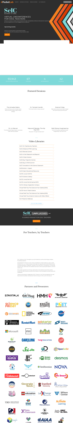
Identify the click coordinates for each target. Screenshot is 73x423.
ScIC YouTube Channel (36, 203)
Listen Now (36, 221)
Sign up (7, 34)
